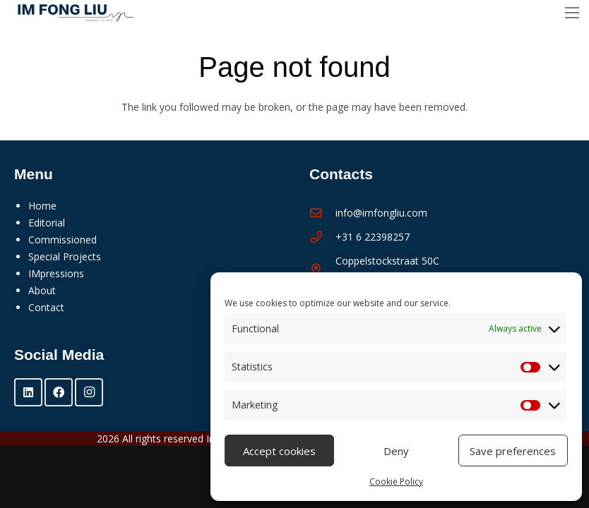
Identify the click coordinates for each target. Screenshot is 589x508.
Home (42, 205)
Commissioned (62, 239)
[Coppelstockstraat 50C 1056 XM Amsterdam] (322, 270)
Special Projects (64, 256)
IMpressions (56, 273)
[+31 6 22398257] (322, 237)
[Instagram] (89, 392)
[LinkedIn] (28, 392)
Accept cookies (279, 451)
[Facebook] (58, 392)
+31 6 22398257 (372, 236)
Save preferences (513, 451)
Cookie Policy (396, 482)
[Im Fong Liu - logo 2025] (72, 13)
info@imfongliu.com (381, 212)
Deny (396, 451)
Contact (46, 307)
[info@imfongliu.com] (322, 213)
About (42, 290)
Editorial (46, 222)
